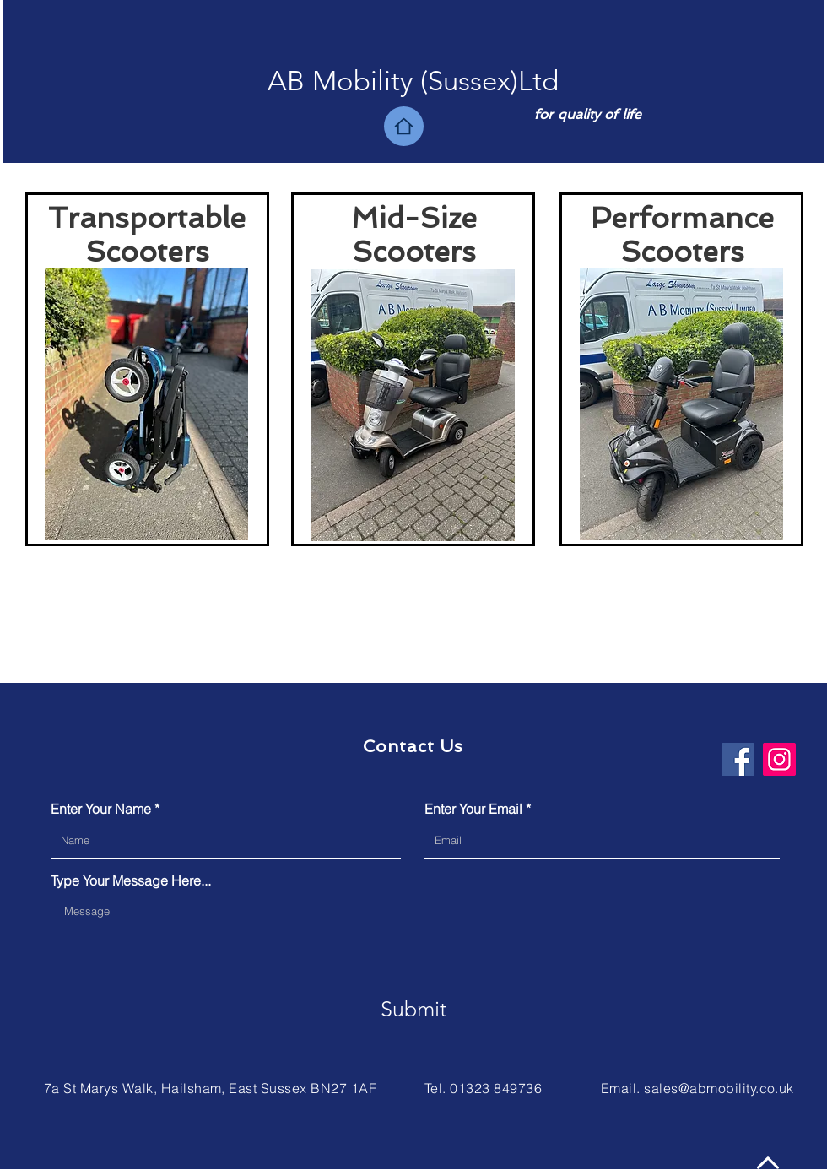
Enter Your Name (101, 808)
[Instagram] (779, 759)
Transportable (147, 218)
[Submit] (413, 1009)
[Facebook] (738, 759)
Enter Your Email (473, 808)
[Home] (404, 126)
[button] (413, 81)
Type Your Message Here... (131, 880)
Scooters (147, 251)
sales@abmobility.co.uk (719, 1088)
